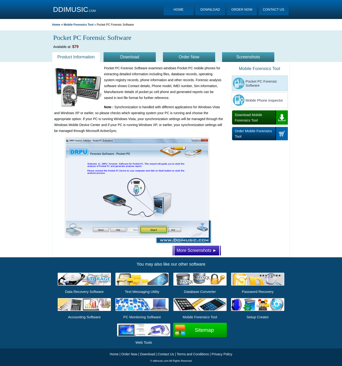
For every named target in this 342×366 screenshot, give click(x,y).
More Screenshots (197, 250)
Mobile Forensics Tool (79, 24)
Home (56, 24)
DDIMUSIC (70, 9)
